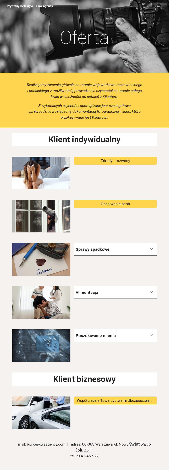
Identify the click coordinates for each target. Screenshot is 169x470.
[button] (151, 249)
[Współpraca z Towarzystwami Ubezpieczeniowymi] (115, 400)
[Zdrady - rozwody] (115, 161)
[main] (84, 37)
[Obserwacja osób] (115, 204)
